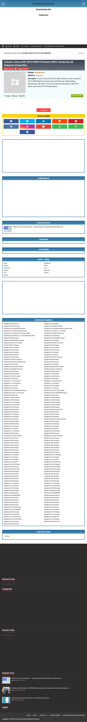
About (17, 46)
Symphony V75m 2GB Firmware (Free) (15, 331)
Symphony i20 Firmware (11, 364)
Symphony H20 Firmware (11, 412)
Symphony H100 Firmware (52, 405)
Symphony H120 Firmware (12, 405)
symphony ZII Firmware (51, 459)
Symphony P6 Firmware (11, 395)
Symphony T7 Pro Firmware (12, 383)
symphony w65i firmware (51, 495)
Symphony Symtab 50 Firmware (53, 366)
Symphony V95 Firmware (11, 350)
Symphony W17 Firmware (52, 514)
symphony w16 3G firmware (12, 516)
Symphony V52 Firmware (51, 440)
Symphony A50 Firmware (51, 371)
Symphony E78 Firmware (51, 414)
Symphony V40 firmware (11, 447)
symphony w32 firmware (11, 502)
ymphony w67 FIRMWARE (52, 493)
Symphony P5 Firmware (51, 395)
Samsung (6, 268)
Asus (45, 268)
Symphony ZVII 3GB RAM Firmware (14, 328)
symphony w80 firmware (11, 481)
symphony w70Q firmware (52, 485)
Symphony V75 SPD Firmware (13, 435)
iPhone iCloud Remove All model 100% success (30, 698)
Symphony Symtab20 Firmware (13, 369)
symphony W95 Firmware (11, 471)
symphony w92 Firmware (11, 474)
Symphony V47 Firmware (51, 347)
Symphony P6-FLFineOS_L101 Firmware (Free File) (19, 335)
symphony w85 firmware (11, 478)
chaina (8, 96)
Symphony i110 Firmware (51, 335)
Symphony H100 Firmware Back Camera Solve (58, 328)
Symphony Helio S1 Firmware (53, 369)
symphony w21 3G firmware (12, 509)
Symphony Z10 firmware (51, 340)
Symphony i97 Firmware (51, 324)
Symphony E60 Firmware (11, 419)
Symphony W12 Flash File (52, 521)
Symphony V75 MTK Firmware (53, 435)
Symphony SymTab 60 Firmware (13, 366)
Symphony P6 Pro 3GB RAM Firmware (15, 390)
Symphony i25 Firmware (51, 362)
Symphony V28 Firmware (51, 450)
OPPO (46, 265)
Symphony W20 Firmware (11, 512)
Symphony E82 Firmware (11, 354)
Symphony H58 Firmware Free (53, 409)
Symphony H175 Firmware (12, 402)
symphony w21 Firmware (51, 509)
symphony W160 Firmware (52, 462)
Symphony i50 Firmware (51, 359)
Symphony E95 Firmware (11, 324)
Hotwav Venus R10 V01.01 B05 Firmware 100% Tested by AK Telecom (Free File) (38, 63)
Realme (6, 265)
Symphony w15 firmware (11, 521)
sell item (7, 536)
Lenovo (46, 273)
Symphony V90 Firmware (51, 350)
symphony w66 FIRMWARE (12, 495)
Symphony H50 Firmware (11, 409)
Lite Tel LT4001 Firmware (11, 345)
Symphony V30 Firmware (11, 450)
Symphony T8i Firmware (11, 378)
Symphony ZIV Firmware (51, 457)
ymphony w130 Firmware (11, 466)
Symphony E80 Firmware (51, 412)
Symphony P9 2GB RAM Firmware (54, 338)
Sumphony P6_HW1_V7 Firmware (14, 393)
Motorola (46, 270)
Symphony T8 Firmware (51, 378)
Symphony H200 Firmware (52, 400)
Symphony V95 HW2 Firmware (53, 326)
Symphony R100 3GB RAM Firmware (15, 362)
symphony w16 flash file (51, 516)
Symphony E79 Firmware (11, 414)
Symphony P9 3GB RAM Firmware (14, 340)
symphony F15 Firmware (51, 374)
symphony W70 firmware (11, 488)
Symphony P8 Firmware (11, 388)
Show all (81, 53)
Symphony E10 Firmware (51, 426)
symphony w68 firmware (11, 493)
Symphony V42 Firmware (11, 347)
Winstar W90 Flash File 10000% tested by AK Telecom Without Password (40, 688)
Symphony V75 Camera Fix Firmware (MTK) (17, 333)
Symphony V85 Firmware (11, 433)
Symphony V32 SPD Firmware (13, 359)
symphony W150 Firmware (12, 464)
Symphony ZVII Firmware (51, 452)
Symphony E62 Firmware (11, 352)
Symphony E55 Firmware (51, 421)
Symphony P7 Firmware (51, 388)
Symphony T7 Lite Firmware (12, 381)
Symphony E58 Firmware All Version (55, 419)
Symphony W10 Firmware (11, 524)
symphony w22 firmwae (51, 507)
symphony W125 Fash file (11, 469)
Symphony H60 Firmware (11, 407)
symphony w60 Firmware (51, 497)
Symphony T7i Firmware (51, 383)
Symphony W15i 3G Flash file (12, 519)
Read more (78, 95)
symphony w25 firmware (51, 505)
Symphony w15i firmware (51, 519)
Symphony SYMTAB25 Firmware (54, 333)
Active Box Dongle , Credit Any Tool (54, 46)
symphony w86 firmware (51, 476)
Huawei (6, 270)
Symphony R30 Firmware (11, 338)
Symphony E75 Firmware (51, 416)
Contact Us (43, 715)
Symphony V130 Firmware (12, 326)
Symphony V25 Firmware (11, 452)
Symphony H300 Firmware (52, 397)
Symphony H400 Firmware (12, 397)
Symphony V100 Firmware (52, 431)
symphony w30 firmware (11, 505)
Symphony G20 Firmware (11, 357)
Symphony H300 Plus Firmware (53, 343)
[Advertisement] (43, 26)
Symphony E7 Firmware (11, 428)
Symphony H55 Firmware (51, 407)
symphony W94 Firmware (52, 471)
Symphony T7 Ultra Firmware (53, 381)
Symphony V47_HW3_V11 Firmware (55, 331)
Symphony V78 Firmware (51, 345)
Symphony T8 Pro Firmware (12, 376)
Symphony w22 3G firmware (12, 507)
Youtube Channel (55, 715)
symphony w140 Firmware (52, 464)
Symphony (47, 263)
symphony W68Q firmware (52, 490)
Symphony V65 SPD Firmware (53, 357)
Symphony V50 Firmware (11, 443)
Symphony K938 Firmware (12, 374)
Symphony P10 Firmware (51, 385)
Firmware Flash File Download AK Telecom (43, 9)
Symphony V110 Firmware (12, 431)
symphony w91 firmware (51, 474)
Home (8, 46)
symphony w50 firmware (11, 500)
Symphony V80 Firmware (51, 433)
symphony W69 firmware (11, 490)
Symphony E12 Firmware (11, 426)
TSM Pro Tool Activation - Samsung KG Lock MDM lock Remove (38, 227)
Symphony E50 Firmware (11, 424)
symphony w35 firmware (51, 500)
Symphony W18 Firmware (11, 514)
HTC (5, 273)
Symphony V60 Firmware (51, 438)
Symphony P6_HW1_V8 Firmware (54, 390)
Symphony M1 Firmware (11, 371)
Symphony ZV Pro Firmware (52, 455)
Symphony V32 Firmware (51, 447)
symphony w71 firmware (11, 485)
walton (6, 275)
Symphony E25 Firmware (51, 424)
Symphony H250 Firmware (12, 400)
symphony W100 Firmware (52, 469)
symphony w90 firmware (11, 476)
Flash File (22, 96)
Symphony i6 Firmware (51, 354)
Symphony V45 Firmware (51, 445)
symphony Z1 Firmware (11, 462)
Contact (25, 46)
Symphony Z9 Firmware (51, 352)
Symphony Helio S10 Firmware (13, 343)
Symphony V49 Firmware (51, 443)
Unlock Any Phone (36, 46)
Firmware (14, 96)
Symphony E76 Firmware (11, 416)
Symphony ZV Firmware (11, 457)
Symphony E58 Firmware (11, 421)
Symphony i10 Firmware (51, 364)
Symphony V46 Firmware (11, 445)
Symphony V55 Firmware (11, 440)
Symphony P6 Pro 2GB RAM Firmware (55, 393)
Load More (43, 110)
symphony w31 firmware (51, 502)
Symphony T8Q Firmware (51, 376)
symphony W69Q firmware (52, 488)
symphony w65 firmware (11, 497)
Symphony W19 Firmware (52, 512)
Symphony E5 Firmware (51, 428)
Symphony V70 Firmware (11, 438)
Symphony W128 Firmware (52, 466)
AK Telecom (10, 69)
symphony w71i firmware (51, 483)
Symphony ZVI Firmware (11, 455)
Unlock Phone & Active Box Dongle (74, 715)
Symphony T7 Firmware (11, 385)
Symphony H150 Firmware (52, 402)
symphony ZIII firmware (11, 459)
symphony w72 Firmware (11, 483)
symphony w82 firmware (51, 478)
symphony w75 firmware (51, 481)
